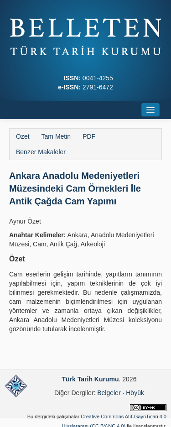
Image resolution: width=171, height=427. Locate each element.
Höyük (135, 392)
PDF (89, 136)
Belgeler (108, 392)
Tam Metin (56, 136)
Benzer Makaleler (41, 152)
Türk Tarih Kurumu (90, 379)
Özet (23, 136)
